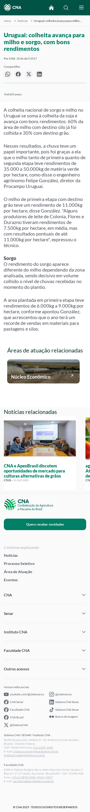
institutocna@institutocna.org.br (24, 755)
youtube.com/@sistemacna (24, 694)
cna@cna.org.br (23, 751)
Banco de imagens (63, 716)
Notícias (22, 21)
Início (7, 21)
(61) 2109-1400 (43, 747)
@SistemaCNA (16, 725)
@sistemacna (60, 694)
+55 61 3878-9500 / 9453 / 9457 (32, 777)
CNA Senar (14, 702)
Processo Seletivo (19, 563)
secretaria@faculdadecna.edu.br (33, 781)
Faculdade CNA (17, 709)
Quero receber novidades (45, 524)
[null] (8, 74)
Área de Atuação (18, 571)
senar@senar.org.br (46, 751)
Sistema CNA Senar (64, 702)
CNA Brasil (14, 717)
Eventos (11, 579)
